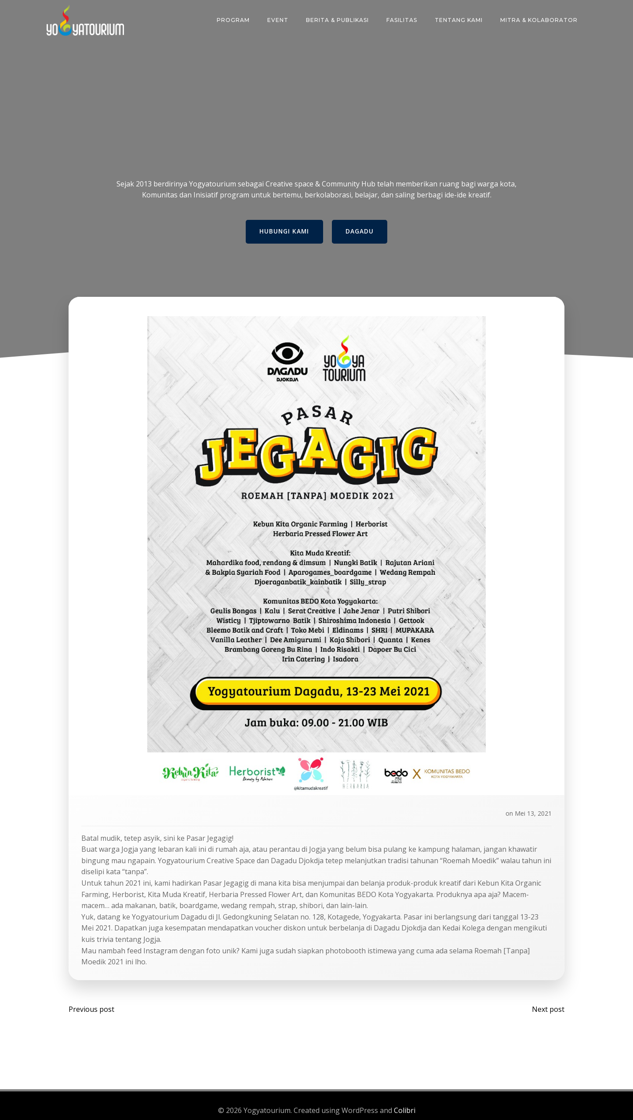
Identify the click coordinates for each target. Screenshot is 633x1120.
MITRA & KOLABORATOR (539, 19)
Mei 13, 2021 (531, 801)
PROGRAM (234, 19)
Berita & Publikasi (338, 19)
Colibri (404, 1100)
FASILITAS (402, 19)
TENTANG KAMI (460, 19)
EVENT (278, 19)
